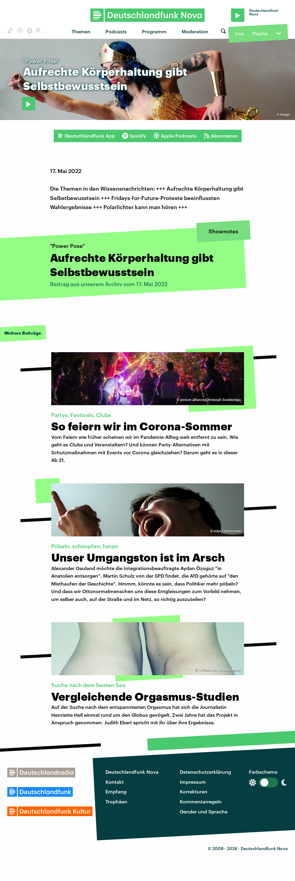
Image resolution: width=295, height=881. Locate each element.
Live (239, 33)
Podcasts (116, 31)
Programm (154, 31)
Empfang (116, 791)
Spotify (134, 136)
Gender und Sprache (203, 811)
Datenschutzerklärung (205, 772)
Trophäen (116, 801)
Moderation (195, 31)
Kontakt (115, 782)
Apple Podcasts (174, 136)
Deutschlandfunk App (86, 136)
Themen (81, 31)
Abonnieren (221, 136)
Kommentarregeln (201, 801)
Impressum (193, 782)
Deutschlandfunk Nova (132, 772)
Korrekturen (193, 791)
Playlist (260, 33)
